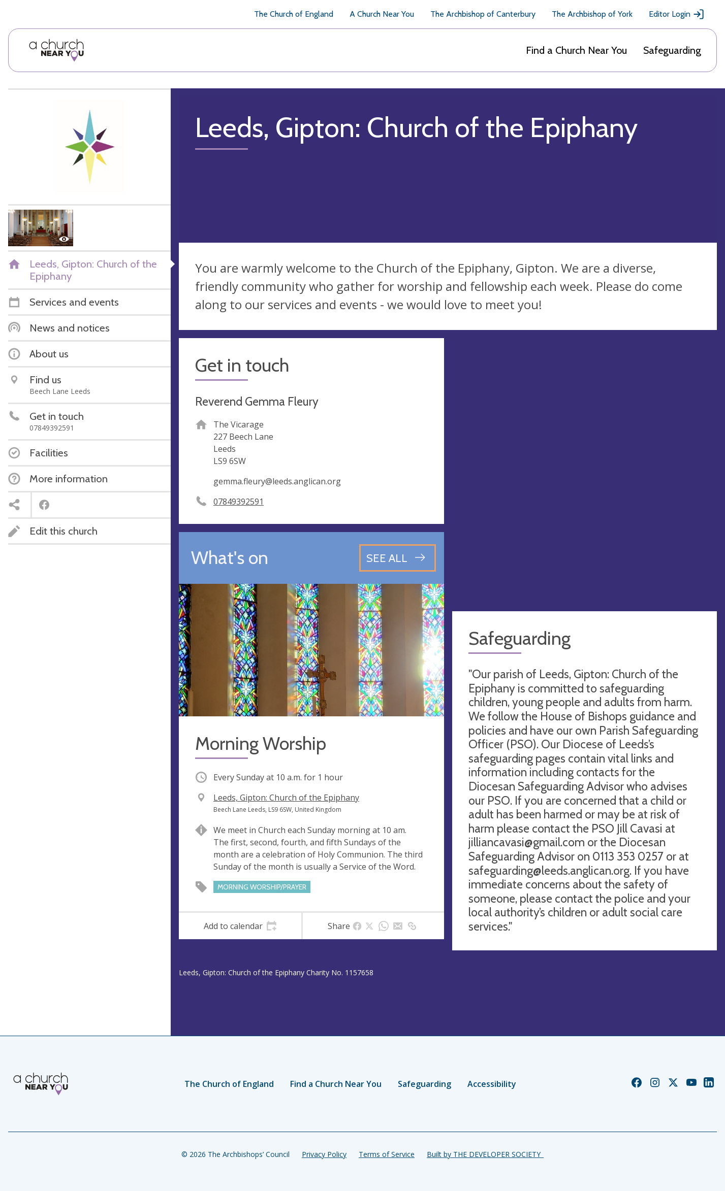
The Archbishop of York (592, 14)
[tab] (240, 926)
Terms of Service (387, 1154)
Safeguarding (672, 50)
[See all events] (397, 558)
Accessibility (491, 1083)
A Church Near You (382, 14)
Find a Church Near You (576, 50)
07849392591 (238, 501)
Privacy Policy (324, 1154)
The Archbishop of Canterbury (482, 14)
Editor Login (677, 14)
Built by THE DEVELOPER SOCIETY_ (485, 1154)
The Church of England (293, 14)
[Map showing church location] (584, 470)
